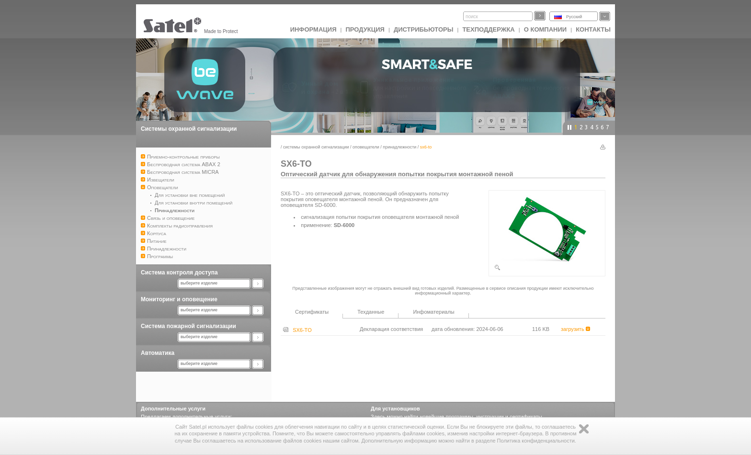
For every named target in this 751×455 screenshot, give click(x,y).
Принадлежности (399, 147)
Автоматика (157, 353)
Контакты (593, 29)
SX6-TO (297, 330)
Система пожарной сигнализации (188, 326)
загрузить (575, 329)
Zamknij (584, 428)
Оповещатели (366, 147)
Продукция (364, 29)
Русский (574, 16)
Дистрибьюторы (424, 29)
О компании (545, 29)
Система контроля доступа (179, 272)
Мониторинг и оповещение (179, 299)
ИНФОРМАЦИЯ (313, 29)
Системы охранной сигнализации (189, 128)
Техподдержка (488, 29)
